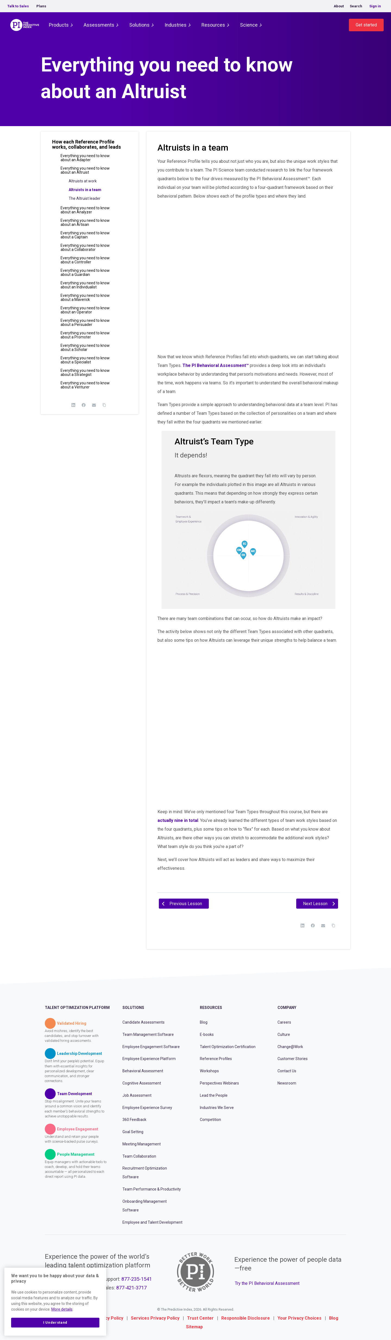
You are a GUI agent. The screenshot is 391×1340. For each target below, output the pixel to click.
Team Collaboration (139, 1156)
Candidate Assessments (143, 1022)
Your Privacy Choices (299, 1318)
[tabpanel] (248, 522)
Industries (176, 25)
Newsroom (287, 1083)
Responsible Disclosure (245, 1318)
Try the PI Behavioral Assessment (267, 1283)
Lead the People (214, 1095)
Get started (366, 24)
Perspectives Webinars (219, 1083)
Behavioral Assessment (142, 1071)
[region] (55, 1302)
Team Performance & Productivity (151, 1189)
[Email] (94, 405)
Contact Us (287, 1071)
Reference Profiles (216, 1059)
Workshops (209, 1071)
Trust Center (200, 1318)
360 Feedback (134, 1119)
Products (59, 25)
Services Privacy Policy (155, 1318)
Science (249, 25)
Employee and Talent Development (152, 1222)
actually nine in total (177, 820)
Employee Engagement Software (151, 1047)
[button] (89, 146)
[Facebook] (83, 405)
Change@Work (290, 1047)
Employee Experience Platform (149, 1059)
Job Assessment (137, 1095)
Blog (203, 1022)
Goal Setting (132, 1132)
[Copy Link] (104, 405)
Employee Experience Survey (147, 1107)
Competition (210, 1119)
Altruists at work (83, 181)
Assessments (99, 25)
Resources (213, 25)
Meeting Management (141, 1144)
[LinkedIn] (73, 405)
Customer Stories (293, 1059)
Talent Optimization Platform (77, 1007)
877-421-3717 (131, 1288)
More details (61, 1309)
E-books (207, 1034)
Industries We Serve (217, 1107)
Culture (284, 1034)
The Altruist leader (84, 198)
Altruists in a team (85, 190)
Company (287, 1007)
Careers (284, 1022)
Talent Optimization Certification (228, 1047)
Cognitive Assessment (141, 1083)
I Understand (55, 1322)
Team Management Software (148, 1034)
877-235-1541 (136, 1279)
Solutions (139, 25)
